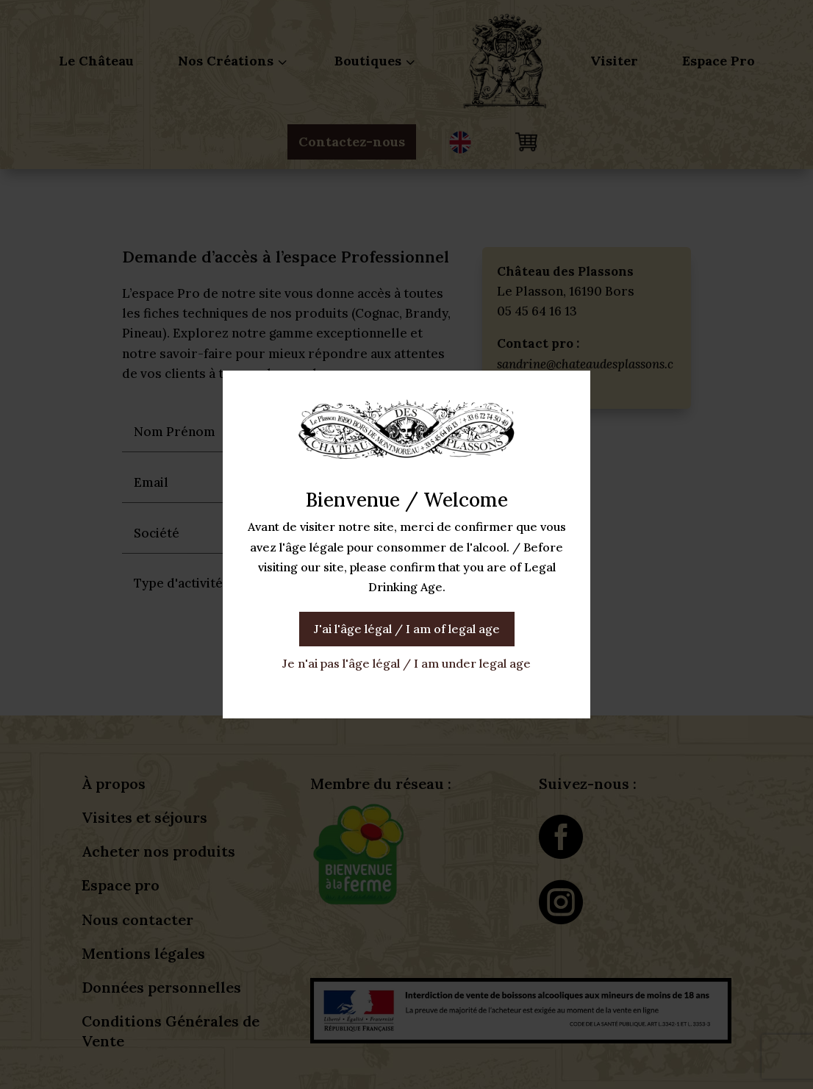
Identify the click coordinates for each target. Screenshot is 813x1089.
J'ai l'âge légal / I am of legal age (407, 628)
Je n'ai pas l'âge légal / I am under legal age (406, 663)
